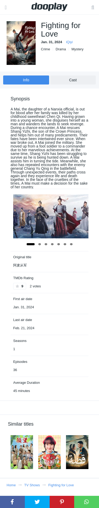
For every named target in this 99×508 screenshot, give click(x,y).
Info (26, 80)
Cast (73, 80)
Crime (45, 49)
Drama (61, 49)
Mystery (78, 49)
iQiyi (69, 42)
